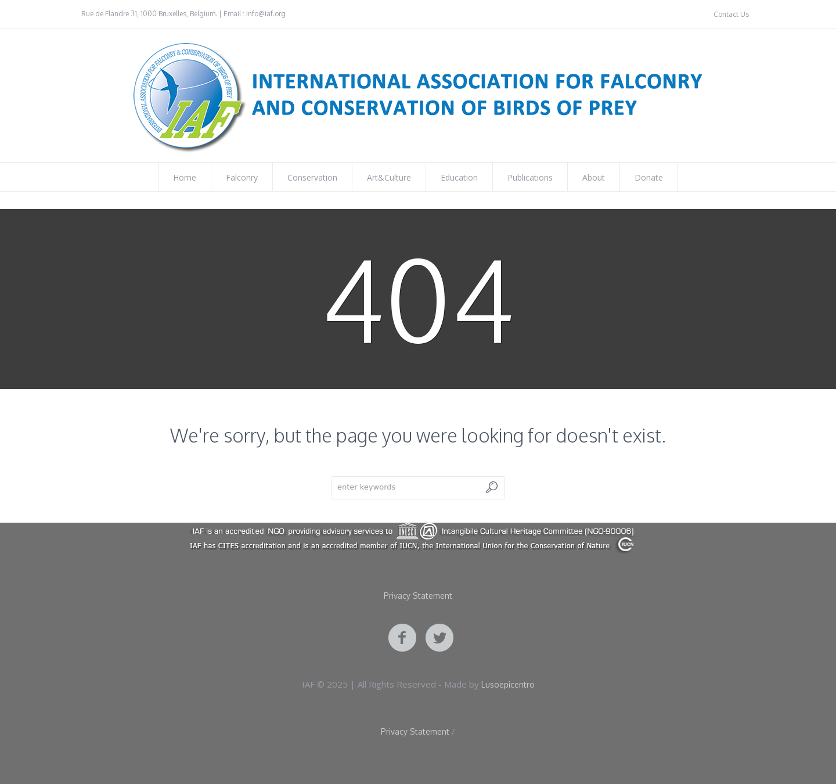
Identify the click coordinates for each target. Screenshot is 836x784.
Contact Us (731, 14)
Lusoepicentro (508, 684)
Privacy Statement (418, 596)
